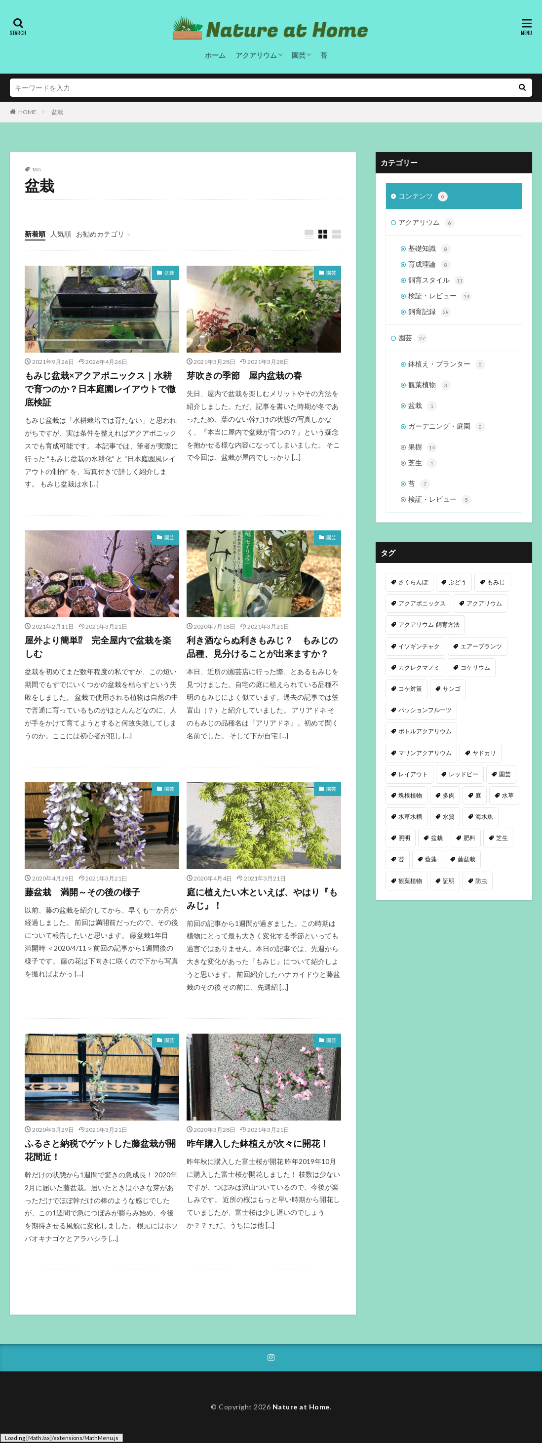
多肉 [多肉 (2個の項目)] (449, 795)
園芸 (299, 55)
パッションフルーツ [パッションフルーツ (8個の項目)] (425, 710)
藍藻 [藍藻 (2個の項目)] (431, 859)
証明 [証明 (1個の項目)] (449, 880)
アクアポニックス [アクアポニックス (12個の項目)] (422, 603)
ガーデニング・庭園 (446, 427)
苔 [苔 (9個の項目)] (401, 859)
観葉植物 (429, 385)
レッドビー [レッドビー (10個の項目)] (463, 774)
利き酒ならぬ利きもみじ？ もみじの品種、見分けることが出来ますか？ (262, 647)
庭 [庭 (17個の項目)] (478, 795)
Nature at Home (301, 1407)
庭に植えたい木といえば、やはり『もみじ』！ (262, 898)
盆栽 (57, 112)
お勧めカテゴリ (100, 234)
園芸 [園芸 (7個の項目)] (505, 774)
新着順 (35, 234)
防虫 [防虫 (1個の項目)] (481, 880)
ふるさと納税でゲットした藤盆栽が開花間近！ (100, 1150)
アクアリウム (256, 55)
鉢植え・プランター (446, 364)
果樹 (422, 447)
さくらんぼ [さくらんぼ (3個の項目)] (413, 582)
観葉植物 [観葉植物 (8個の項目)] (410, 880)
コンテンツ (423, 196)
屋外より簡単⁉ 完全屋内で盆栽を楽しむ (98, 647)
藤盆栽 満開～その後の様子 (82, 891)
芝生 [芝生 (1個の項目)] (502, 838)
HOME (27, 112)
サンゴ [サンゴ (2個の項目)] (452, 688)
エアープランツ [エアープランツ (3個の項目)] (481, 646)
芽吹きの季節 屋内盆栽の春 (244, 375)
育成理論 (429, 265)
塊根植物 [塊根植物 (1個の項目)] (410, 795)
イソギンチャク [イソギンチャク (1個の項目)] (419, 646)
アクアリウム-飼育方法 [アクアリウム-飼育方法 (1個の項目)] (429, 624)
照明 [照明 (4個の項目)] (404, 838)
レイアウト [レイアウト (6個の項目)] (413, 774)
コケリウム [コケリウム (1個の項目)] (475, 667)
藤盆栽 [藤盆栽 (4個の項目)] (466, 859)
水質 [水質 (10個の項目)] (449, 816)
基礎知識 (429, 249)
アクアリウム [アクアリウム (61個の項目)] (484, 603)
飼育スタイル (436, 280)
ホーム (215, 55)
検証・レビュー (439, 296)
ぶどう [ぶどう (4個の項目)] (457, 582)
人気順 (60, 234)
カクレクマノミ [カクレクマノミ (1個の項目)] (419, 667)
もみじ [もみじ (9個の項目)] (496, 582)
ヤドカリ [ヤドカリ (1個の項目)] (484, 753)
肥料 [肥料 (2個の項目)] (469, 838)
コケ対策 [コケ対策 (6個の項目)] (410, 688)
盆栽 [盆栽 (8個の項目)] (437, 838)
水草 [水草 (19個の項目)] (508, 795)
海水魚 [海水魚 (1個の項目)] (484, 816)
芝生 (422, 463)
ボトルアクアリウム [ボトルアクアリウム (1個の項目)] (425, 731)
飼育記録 (429, 312)
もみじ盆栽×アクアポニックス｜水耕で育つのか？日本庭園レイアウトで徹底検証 (100, 388)
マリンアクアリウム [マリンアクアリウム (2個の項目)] (425, 753)
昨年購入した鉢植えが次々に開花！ (258, 1143)
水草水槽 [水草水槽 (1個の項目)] (410, 816)
